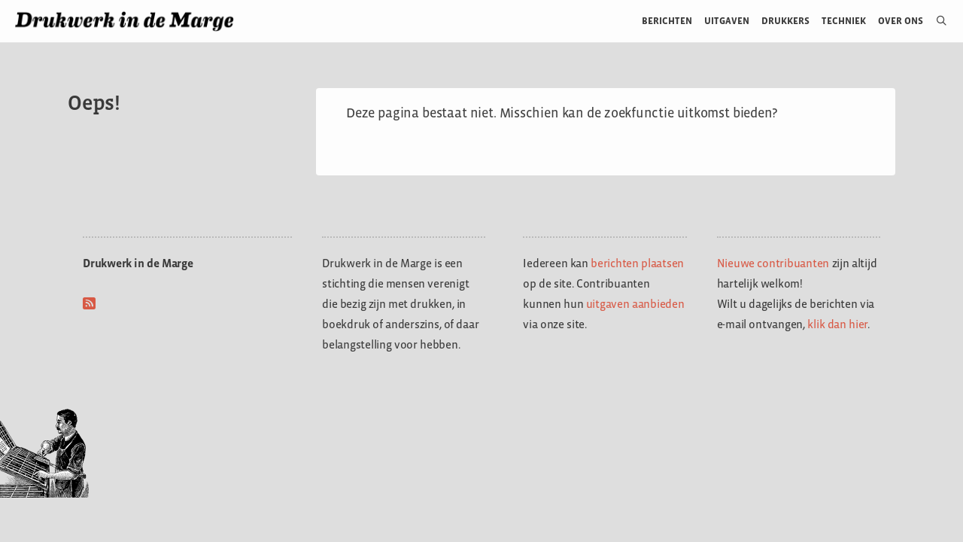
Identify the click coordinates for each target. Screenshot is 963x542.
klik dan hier (837, 324)
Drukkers (785, 20)
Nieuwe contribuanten (773, 263)
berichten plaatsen (637, 263)
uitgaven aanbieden (635, 303)
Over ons (901, 20)
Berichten (667, 20)
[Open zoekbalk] (935, 21)
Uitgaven (726, 20)
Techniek (844, 20)
